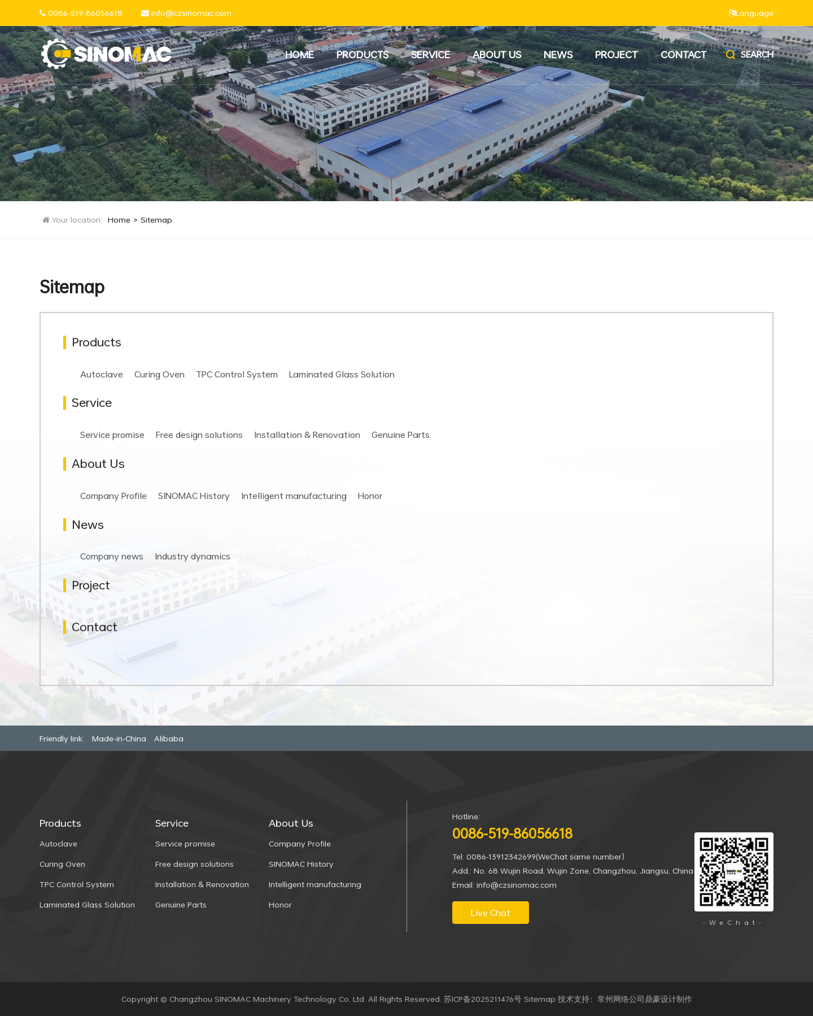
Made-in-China (119, 738)
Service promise (112, 434)
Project (616, 54)
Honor (370, 495)
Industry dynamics (192, 556)
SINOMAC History (194, 495)
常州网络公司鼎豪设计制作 (644, 999)
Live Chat (490, 912)
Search (748, 54)
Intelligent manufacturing (294, 495)
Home (299, 54)
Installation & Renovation (307, 434)
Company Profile (113, 495)
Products (362, 54)
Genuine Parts (400, 434)
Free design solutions (199, 434)
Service (430, 54)
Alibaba (168, 738)
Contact (684, 54)
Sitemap (156, 219)
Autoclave (101, 374)
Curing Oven (159, 374)
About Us (497, 54)
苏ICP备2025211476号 (483, 999)
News (558, 54)
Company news (111, 556)
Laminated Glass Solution (342, 374)
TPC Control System (237, 374)
